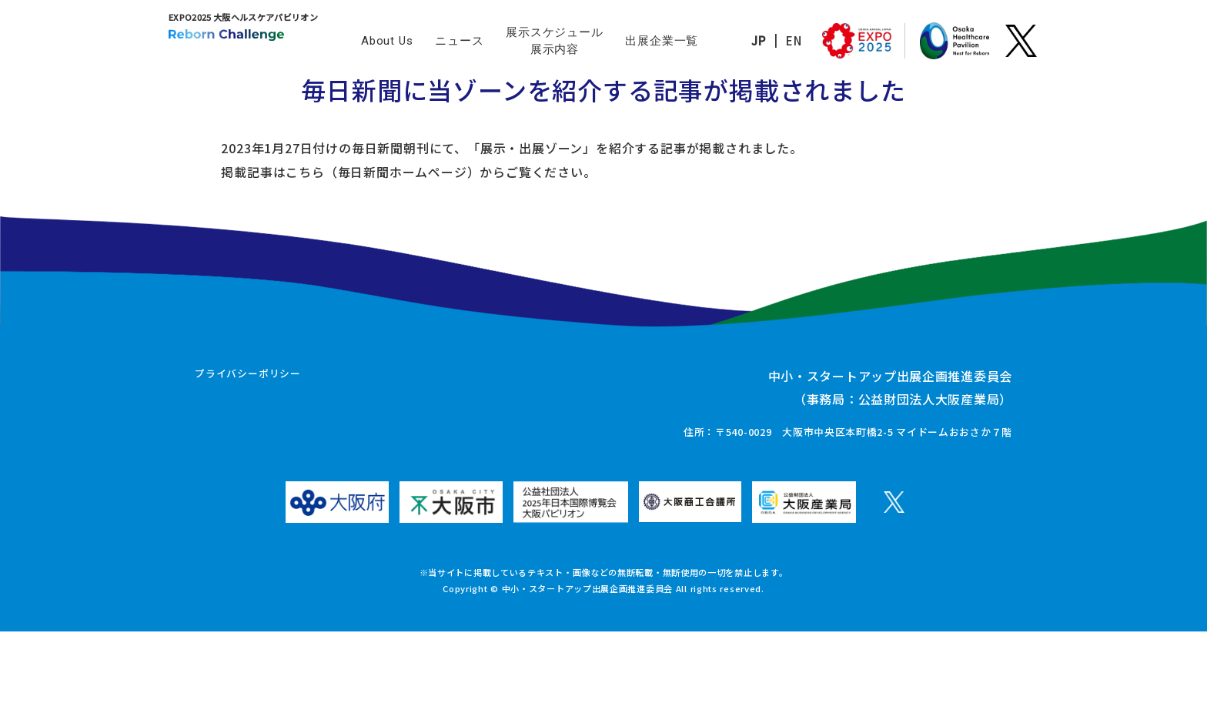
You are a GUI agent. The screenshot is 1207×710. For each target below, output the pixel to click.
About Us (387, 41)
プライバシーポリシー (248, 453)
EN (772, 40)
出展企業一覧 (661, 41)
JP (736, 40)
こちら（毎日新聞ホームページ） (323, 205)
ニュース (459, 41)
